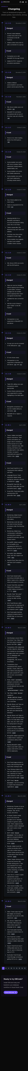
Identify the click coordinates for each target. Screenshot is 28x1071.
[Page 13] (19, 968)
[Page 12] (17, 968)
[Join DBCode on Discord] (23, 2)
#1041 (9, 600)
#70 (15, 411)
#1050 (17, 481)
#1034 (16, 787)
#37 (12, 207)
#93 (13, 109)
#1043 (15, 550)
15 (24, 968)
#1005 (9, 742)
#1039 (18, 495)
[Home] (5, 2)
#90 (8, 142)
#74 (15, 364)
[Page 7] (3, 968)
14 (22, 968)
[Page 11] (14, 968)
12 (16, 968)
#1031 (20, 959)
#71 (21, 364)
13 (19, 968)
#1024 (12, 618)
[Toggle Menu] (26, 2)
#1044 (14, 591)
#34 (19, 236)
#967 (15, 918)
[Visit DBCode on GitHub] (20, 2)
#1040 (13, 733)
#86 (8, 118)
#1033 (14, 856)
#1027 (19, 927)
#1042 (21, 609)
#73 (19, 345)
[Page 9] (8, 968)
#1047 (19, 488)
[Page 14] (22, 968)
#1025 (9, 943)
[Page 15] (25, 968)
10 (11, 968)
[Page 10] (11, 968)
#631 (13, 557)
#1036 (16, 872)
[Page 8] (6, 968)
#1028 (19, 644)
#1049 (17, 456)
